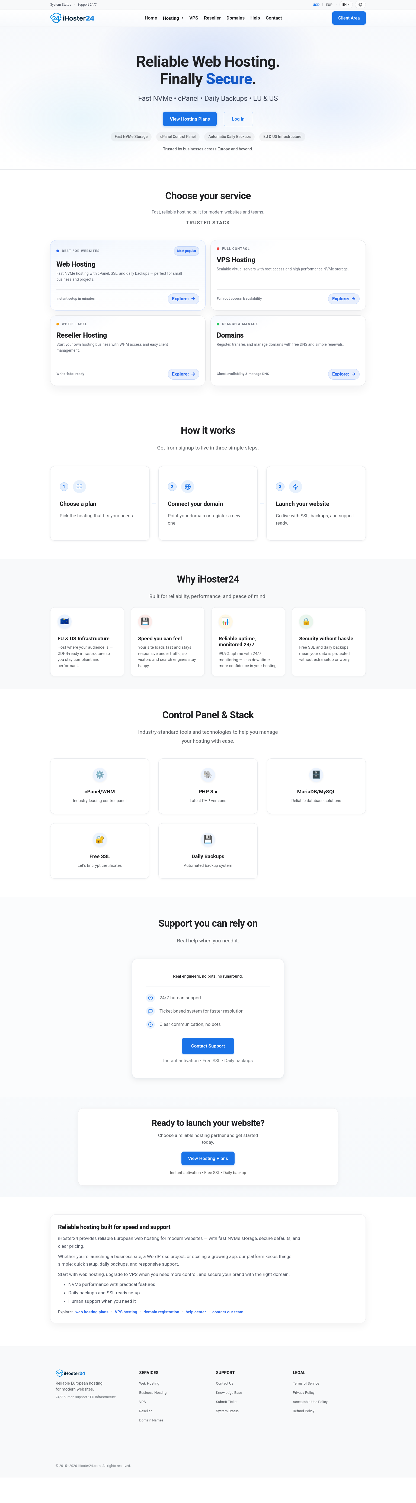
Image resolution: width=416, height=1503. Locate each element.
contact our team (228, 1337)
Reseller (212, 18)
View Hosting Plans (190, 119)
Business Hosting (153, 1418)
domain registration (161, 1337)
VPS (193, 18)
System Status (60, 4)
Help (255, 18)
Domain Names (151, 1446)
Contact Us (224, 1409)
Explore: (183, 298)
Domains (235, 18)
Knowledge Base (229, 1418)
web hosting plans (91, 1337)
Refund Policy (303, 1436)
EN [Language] (346, 5)
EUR (329, 5)
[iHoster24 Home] (72, 18)
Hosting (173, 18)
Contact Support (208, 1071)
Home (151, 18)
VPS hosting (126, 1337)
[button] (128, 275)
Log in (238, 119)
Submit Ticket (226, 1427)
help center (195, 1337)
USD (316, 5)
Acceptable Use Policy (310, 1427)
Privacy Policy (304, 1418)
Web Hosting (149, 1409)
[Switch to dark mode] (360, 4)
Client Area (349, 18)
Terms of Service (306, 1409)
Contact (274, 18)
